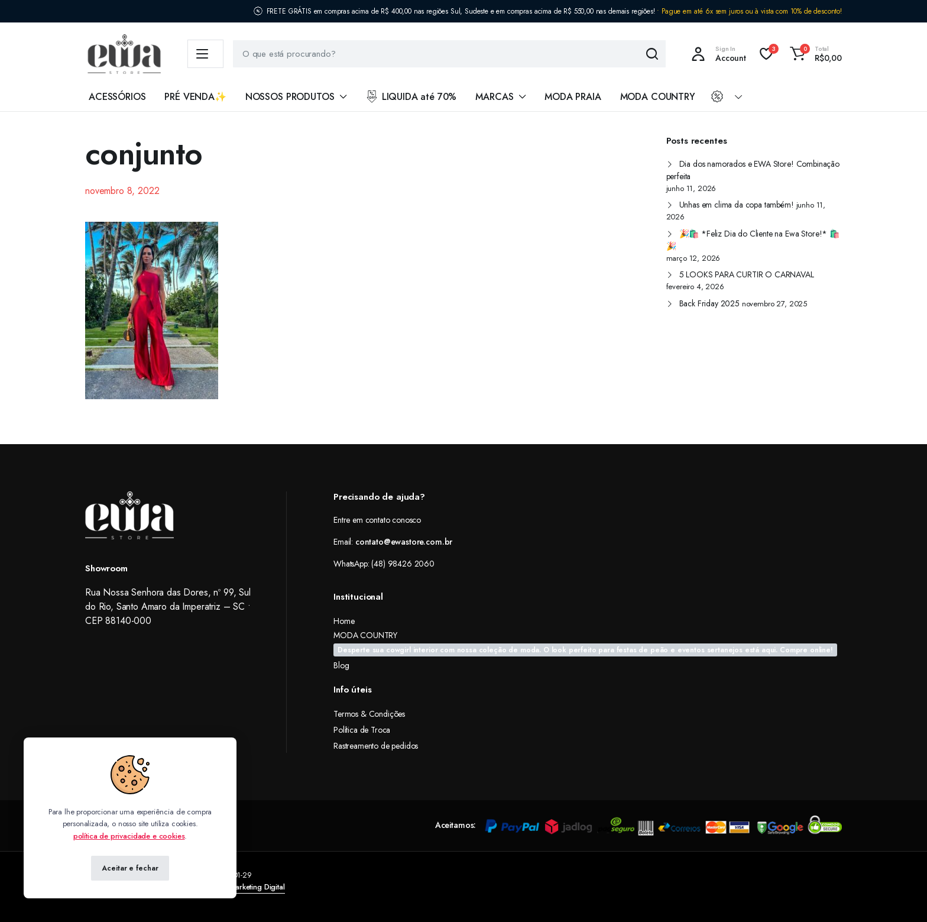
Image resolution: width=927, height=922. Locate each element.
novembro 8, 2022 (122, 191)
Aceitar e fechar (130, 868)
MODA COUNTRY (657, 96)
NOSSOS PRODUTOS (290, 96)
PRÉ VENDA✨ (195, 96)
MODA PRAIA (572, 96)
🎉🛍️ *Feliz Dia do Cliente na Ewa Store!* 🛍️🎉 (753, 240)
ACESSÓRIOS (117, 96)
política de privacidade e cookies (129, 836)
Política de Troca (361, 730)
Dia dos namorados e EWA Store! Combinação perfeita (753, 170)
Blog (341, 665)
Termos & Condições (369, 714)
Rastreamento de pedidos (375, 746)
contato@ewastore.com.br (403, 542)
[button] (814, 54)
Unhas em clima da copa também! (736, 205)
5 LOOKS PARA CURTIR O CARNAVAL (746, 274)
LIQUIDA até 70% (410, 96)
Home (343, 621)
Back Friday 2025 (709, 303)
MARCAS (494, 96)
